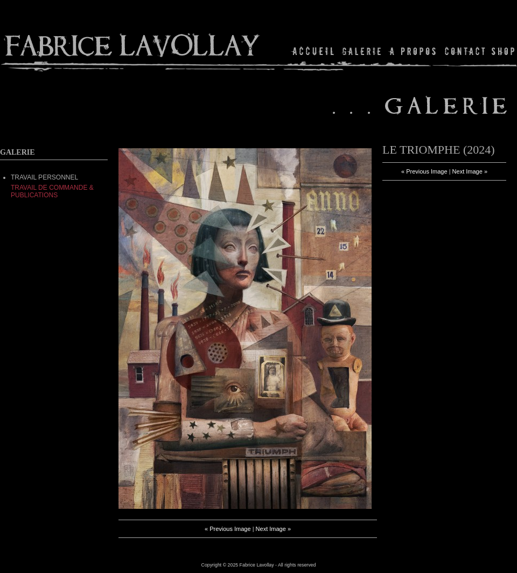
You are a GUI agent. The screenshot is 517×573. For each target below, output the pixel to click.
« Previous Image (228, 529)
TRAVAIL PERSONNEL (44, 177)
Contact (465, 51)
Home (314, 51)
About (413, 51)
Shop (502, 51)
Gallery (362, 51)
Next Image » (273, 529)
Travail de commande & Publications (52, 191)
